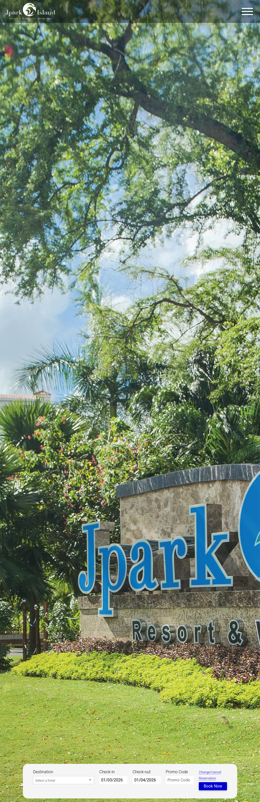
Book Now (213, 786)
